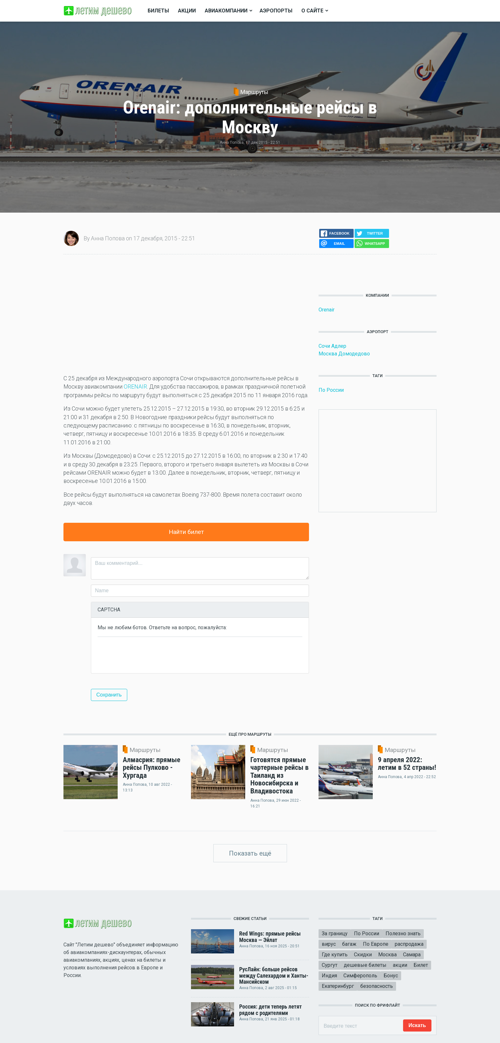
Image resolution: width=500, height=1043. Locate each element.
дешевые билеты (365, 965)
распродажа (409, 944)
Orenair (327, 310)
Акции (187, 11)
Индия (329, 976)
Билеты (158, 11)
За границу (335, 933)
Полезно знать (403, 933)
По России (331, 390)
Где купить (335, 955)
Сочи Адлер (332, 346)
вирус (329, 944)
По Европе (375, 944)
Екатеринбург (338, 986)
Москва (387, 955)
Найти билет (186, 532)
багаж (349, 944)
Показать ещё (250, 853)
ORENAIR (135, 386)
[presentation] (146, 654)
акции (400, 965)
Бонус (391, 976)
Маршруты (254, 92)
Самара (412, 955)
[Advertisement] (186, 314)
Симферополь (360, 976)
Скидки (363, 955)
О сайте (312, 11)
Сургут (329, 965)
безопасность (376, 986)
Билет (421, 965)
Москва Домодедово (344, 354)
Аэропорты (276, 11)
